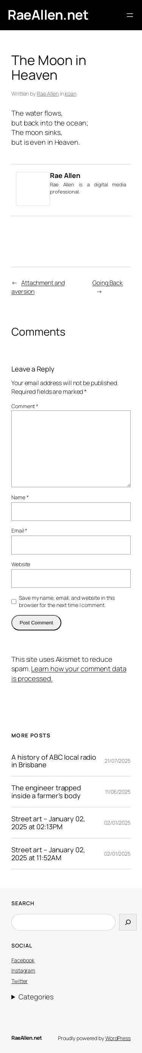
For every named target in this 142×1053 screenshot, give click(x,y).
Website (20, 564)
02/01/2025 (117, 822)
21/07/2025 (118, 760)
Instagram (23, 970)
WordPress (118, 1038)
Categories (36, 996)
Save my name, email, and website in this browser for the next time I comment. (67, 601)
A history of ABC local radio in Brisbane (53, 761)
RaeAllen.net (48, 15)
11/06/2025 (118, 791)
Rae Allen (48, 93)
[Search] (128, 922)
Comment (24, 406)
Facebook (22, 960)
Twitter (19, 981)
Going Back (107, 283)
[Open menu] (129, 15)
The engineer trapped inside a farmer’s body (46, 791)
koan (70, 93)
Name (19, 497)
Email (19, 530)
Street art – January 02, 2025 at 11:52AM (48, 853)
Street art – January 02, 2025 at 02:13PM (48, 822)
